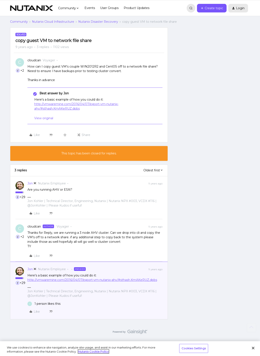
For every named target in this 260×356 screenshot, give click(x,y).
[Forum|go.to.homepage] (31, 8)
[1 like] (43, 304)
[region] (130, 348)
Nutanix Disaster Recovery (98, 22)
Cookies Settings (194, 348)
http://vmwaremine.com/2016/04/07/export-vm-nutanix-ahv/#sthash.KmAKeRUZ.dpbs (92, 280)
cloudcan (34, 60)
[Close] (253, 348)
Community (19, 22)
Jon (30, 183)
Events (89, 8)
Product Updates (136, 8)
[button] (212, 8)
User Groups (109, 8)
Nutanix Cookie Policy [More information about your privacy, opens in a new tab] (93, 351)
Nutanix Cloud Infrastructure (53, 22)
